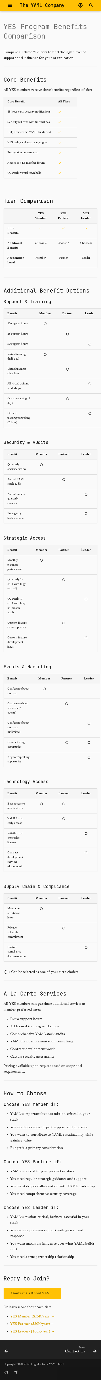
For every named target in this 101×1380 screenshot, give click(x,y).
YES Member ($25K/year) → (32, 1316)
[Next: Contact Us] (80, 1351)
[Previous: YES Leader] (6, 1351)
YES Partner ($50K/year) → (32, 1324)
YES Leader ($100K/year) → (32, 1331)
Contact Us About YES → (32, 1293)
